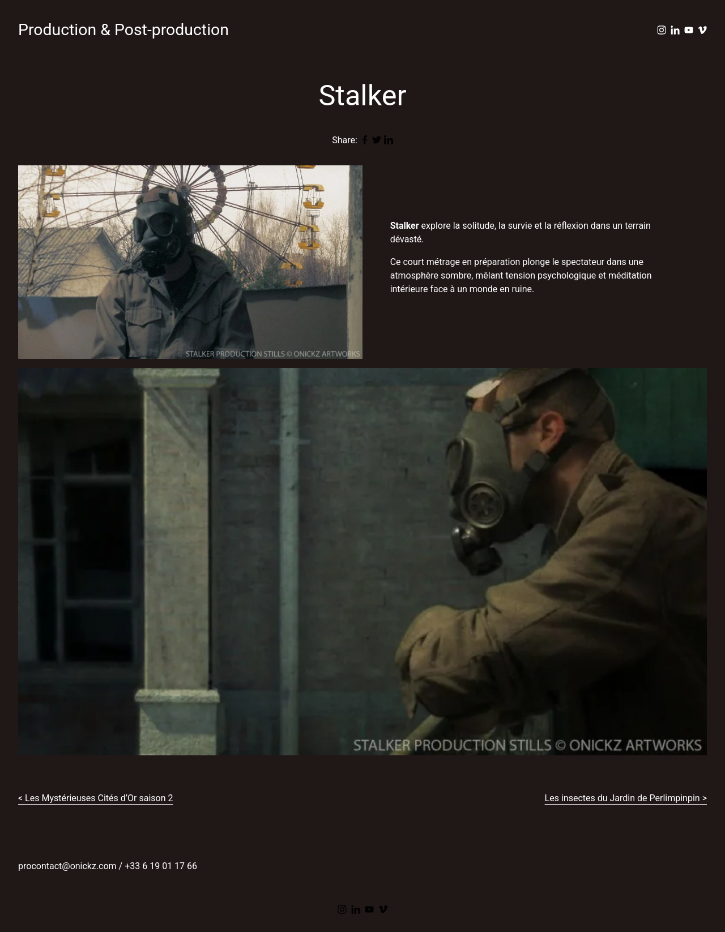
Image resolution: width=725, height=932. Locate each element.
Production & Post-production (123, 29)
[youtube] (688, 30)
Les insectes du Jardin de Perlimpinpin (622, 798)
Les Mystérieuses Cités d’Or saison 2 (99, 798)
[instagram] (661, 30)
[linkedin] (675, 30)
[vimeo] (702, 30)
